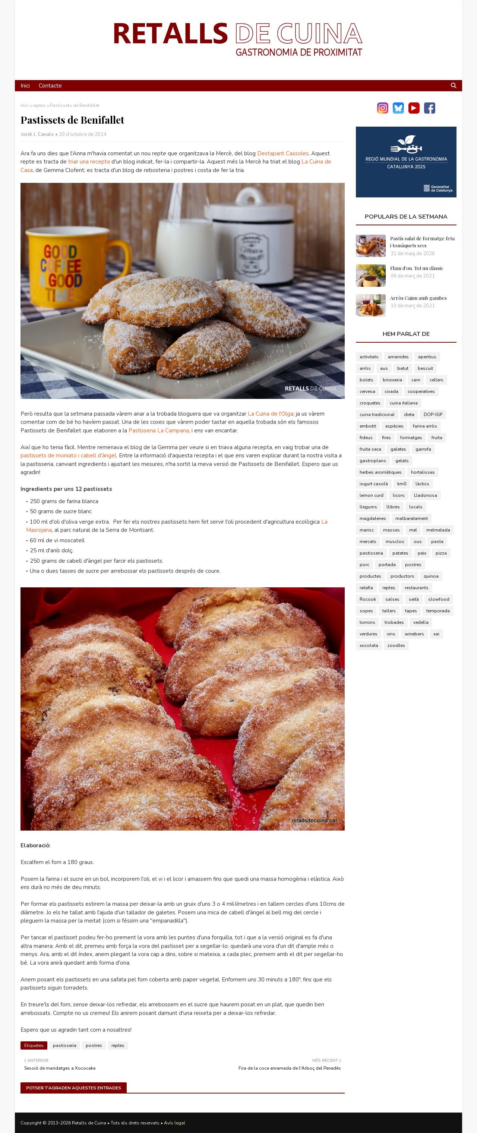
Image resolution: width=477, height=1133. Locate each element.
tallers (389, 611)
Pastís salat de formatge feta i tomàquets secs (422, 242)
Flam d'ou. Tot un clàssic (416, 268)
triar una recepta (89, 161)
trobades (394, 622)
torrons (367, 622)
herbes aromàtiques (381, 472)
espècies (394, 426)
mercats (368, 542)
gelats (402, 461)
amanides (398, 357)
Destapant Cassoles (283, 153)
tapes (411, 611)
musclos (395, 542)
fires (386, 438)
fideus (366, 438)
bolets (366, 380)
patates (400, 553)
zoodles (396, 645)
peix (422, 553)
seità (414, 599)
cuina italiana (404, 403)
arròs (365, 368)
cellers (436, 380)
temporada (438, 611)
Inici (24, 105)
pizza (441, 553)
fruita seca (370, 449)
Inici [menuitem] (25, 86)
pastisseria (64, 1045)
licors (399, 495)
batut (402, 368)
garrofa (423, 449)
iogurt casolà (374, 484)
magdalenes (373, 518)
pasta (437, 542)
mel (413, 530)
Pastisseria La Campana (159, 430)
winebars (414, 634)
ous (418, 542)
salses (392, 599)
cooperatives (421, 391)
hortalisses (423, 472)
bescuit (425, 368)
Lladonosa (425, 495)
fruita (437, 438)
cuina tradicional (377, 415)
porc (364, 565)
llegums (368, 507)
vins (391, 634)
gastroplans (373, 461)
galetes (398, 449)
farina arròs (425, 426)
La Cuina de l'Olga (270, 414)
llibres (393, 507)
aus (384, 368)
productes (370, 576)
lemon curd (371, 495)
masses (391, 530)
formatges (411, 438)
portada (387, 565)
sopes (366, 611)
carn (415, 380)
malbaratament (411, 518)
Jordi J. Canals (37, 134)
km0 (401, 484)
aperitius (427, 357)
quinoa (431, 576)
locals (416, 507)
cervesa (367, 391)
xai (436, 634)
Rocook (368, 599)
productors (402, 576)
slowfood (438, 599)
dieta (409, 415)
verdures (369, 634)
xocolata (369, 645)
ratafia (366, 588)
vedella (421, 622)
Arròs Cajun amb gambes (418, 298)
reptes (39, 105)
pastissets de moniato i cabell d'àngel (68, 455)
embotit (368, 426)
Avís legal (174, 1123)
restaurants (417, 588)
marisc (367, 530)
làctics (422, 484)
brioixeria (392, 380)
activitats (369, 357)
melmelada (438, 530)
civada (391, 391)
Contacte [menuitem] (50, 86)
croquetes (370, 403)
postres (94, 1045)
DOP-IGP (433, 415)
